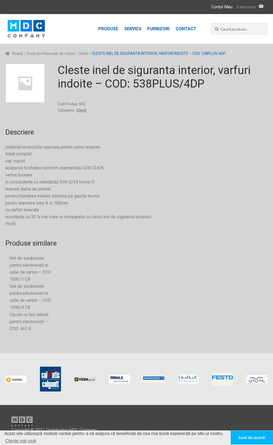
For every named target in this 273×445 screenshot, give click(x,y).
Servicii (132, 28)
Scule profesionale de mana (50, 53)
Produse (108, 28)
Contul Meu (222, 6)
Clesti (83, 53)
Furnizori (158, 28)
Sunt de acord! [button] (251, 438)
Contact (186, 28)
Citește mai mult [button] (20, 441)
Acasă (17, 53)
